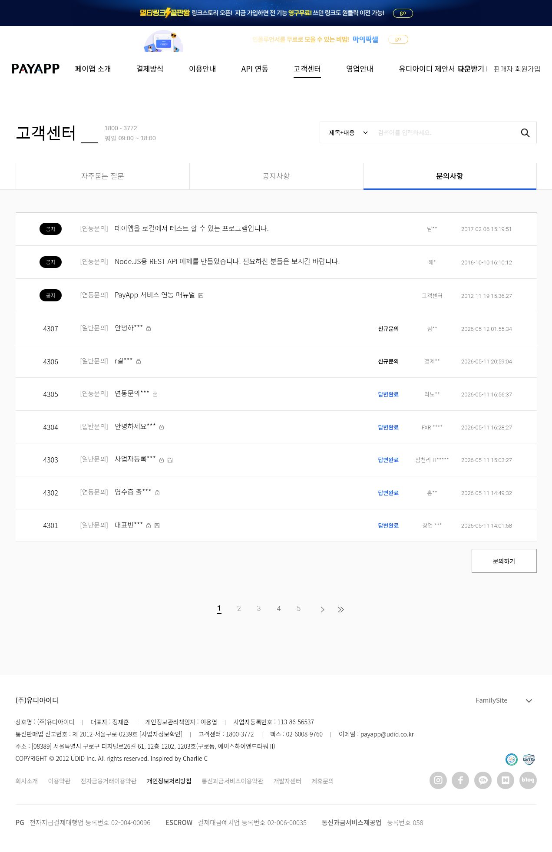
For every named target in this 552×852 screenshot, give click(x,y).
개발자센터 (287, 780)
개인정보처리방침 (169, 780)
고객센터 (307, 68)
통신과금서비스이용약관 (232, 780)
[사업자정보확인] (160, 734)
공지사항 (276, 175)
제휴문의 (322, 780)
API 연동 (254, 68)
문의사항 (449, 175)
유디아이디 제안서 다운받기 (441, 68)
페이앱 (36, 69)
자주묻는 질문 (102, 175)
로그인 (467, 68)
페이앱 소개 (93, 68)
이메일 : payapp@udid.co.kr (376, 734)
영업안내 (360, 68)
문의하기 (504, 561)
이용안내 (202, 68)
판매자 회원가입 (517, 68)
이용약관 (59, 780)
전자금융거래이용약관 (109, 780)
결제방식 (150, 68)
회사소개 (27, 780)
